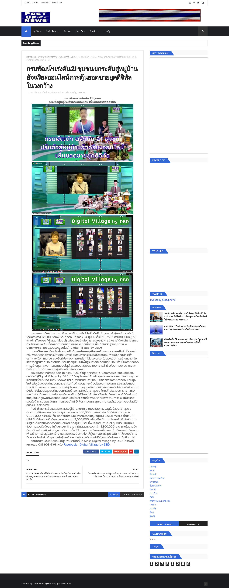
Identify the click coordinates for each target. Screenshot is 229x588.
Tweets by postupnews (162, 299)
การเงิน (153, 493)
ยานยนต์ (154, 481)
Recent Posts (164, 524)
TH (77, 56)
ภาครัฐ (107, 31)
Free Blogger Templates (59, 583)
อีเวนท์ (67, 31)
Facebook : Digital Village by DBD (87, 444)
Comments (193, 524)
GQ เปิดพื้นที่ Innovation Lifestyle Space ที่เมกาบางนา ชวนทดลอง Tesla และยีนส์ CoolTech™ (185, 342)
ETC (154, 539)
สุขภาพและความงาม (160, 500)
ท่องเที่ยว (80, 31)
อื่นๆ (152, 512)
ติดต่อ (152, 516)
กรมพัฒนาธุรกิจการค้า (52, 56)
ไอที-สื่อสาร (52, 31)
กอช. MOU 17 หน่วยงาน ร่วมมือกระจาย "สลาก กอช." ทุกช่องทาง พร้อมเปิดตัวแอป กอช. (185, 328)
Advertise (57, 3)
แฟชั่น (153, 504)
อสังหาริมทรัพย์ (157, 478)
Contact (45, 3)
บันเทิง (93, 31)
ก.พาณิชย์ (38, 56)
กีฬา (152, 497)
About (35, 3)
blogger (114, 494)
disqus (125, 494)
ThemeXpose (39, 583)
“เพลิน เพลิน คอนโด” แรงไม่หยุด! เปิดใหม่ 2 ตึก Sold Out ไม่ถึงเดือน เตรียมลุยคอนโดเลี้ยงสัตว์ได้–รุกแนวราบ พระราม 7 (185, 316)
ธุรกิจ (36, 31)
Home (27, 3)
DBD (73, 56)
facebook (137, 494)
